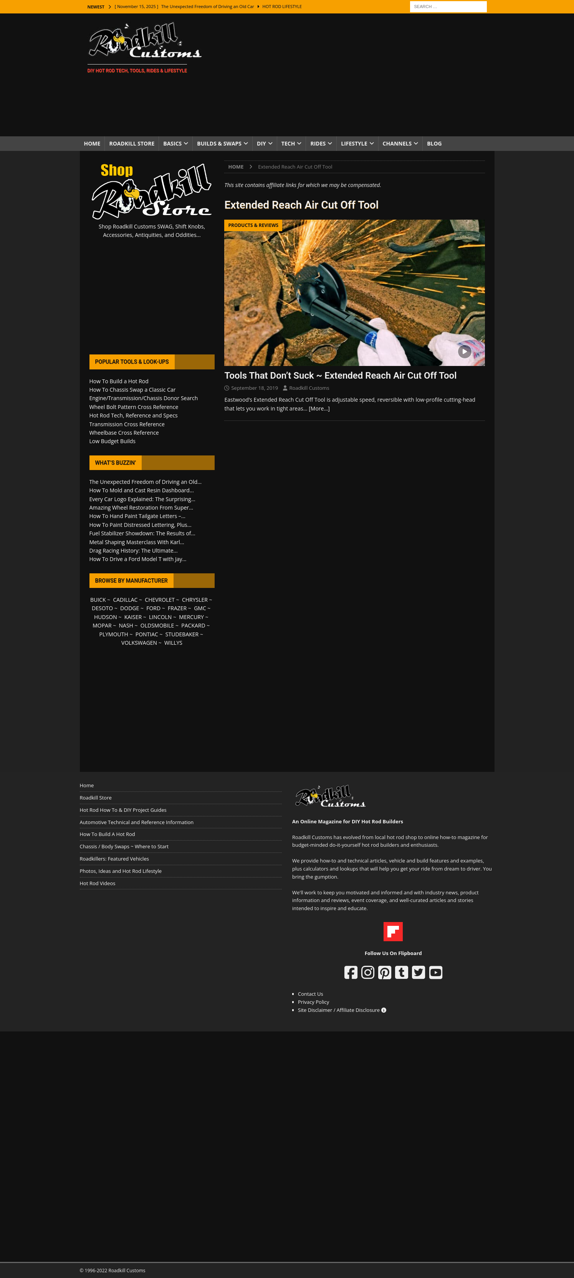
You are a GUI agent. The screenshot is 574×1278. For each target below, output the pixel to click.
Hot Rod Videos (98, 883)
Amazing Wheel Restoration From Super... (141, 507)
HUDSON (105, 617)
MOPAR (102, 625)
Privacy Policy (313, 1001)
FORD (153, 608)
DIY (261, 143)
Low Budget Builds (112, 441)
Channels (397, 143)
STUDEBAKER (182, 634)
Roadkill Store (131, 143)
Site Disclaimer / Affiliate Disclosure (342, 1010)
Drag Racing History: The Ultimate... (133, 550)
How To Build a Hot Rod (119, 381)
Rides (318, 143)
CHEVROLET (160, 599)
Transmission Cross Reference (127, 424)
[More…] (319, 408)
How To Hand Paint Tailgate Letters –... (137, 516)
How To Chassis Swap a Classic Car (132, 389)
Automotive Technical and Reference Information (137, 822)
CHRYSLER (195, 599)
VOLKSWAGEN (139, 642)
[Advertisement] (353, 75)
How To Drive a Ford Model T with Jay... (138, 559)
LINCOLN (160, 617)
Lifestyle (354, 143)
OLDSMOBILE (157, 625)
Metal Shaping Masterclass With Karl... (136, 542)
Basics (172, 143)
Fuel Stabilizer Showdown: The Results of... (142, 533)
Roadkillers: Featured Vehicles (114, 858)
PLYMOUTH (113, 634)
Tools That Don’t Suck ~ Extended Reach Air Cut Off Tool (340, 375)
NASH (126, 625)
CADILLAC (125, 599)
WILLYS (173, 642)
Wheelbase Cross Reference (124, 432)
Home (92, 143)
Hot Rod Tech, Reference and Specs (133, 415)
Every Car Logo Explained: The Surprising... (142, 499)
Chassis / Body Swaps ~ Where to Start (124, 846)
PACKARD (193, 625)
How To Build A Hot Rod (107, 834)
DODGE (129, 608)
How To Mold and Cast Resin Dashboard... (141, 490)
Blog (434, 143)
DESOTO (102, 608)
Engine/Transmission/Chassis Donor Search (143, 398)
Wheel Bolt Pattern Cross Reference (134, 407)
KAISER (133, 617)
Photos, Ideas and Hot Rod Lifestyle (121, 870)
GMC (200, 608)
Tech (288, 143)
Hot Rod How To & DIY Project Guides (123, 809)
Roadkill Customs (309, 387)
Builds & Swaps (219, 143)
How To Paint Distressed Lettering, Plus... (140, 524)
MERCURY (191, 617)
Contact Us (310, 993)
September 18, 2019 (254, 387)
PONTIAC (147, 634)
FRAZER (177, 608)
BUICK (98, 599)
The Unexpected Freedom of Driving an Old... (145, 481)
